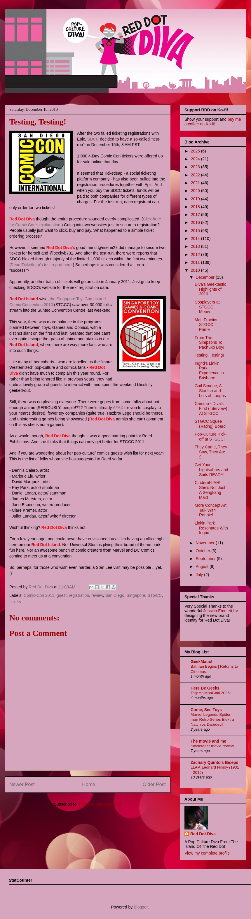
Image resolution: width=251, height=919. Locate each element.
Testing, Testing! (209, 355)
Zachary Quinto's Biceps (214, 762)
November (205, 543)
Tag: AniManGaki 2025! (211, 693)
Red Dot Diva (203, 834)
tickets (15, 601)
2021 (196, 182)
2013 (196, 246)
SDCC (93, 139)
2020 (196, 190)
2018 (196, 206)
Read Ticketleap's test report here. (42, 264)
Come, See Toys (206, 709)
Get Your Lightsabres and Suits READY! (211, 469)
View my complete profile (207, 853)
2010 (196, 270)
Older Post (154, 784)
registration (79, 595)
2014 (196, 238)
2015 (196, 230)
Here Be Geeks (205, 688)
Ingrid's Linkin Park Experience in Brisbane (209, 370)
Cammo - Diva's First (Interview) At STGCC (211, 408)
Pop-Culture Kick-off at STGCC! (211, 436)
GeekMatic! (201, 661)
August (202, 566)
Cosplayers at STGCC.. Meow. (207, 307)
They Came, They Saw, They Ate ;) (211, 452)
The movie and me (208, 741)
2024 (196, 159)
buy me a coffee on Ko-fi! (212, 121)
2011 (196, 262)
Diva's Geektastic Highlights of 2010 (210, 289)
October (203, 550)
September (206, 558)
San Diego (114, 595)
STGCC (154, 595)
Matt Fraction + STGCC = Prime (208, 325)
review (97, 595)
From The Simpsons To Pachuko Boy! (209, 342)
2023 (196, 166)
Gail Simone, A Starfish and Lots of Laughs (210, 390)
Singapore (136, 595)
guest (62, 595)
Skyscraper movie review (212, 746)
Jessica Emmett (217, 610)
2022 (196, 175)
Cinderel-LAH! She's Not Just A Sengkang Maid (210, 489)
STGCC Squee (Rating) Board (210, 424)
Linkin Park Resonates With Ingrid (211, 528)
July (200, 574)
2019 (196, 199)
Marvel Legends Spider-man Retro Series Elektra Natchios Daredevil (212, 719)
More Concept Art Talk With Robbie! (210, 510)
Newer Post (22, 784)
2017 (196, 214)
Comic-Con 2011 (39, 595)
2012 (196, 254)
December (205, 277)
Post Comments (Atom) (100, 804)
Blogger (140, 907)
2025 (196, 151)
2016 (196, 222)
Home (88, 784)
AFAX (118, 407)
